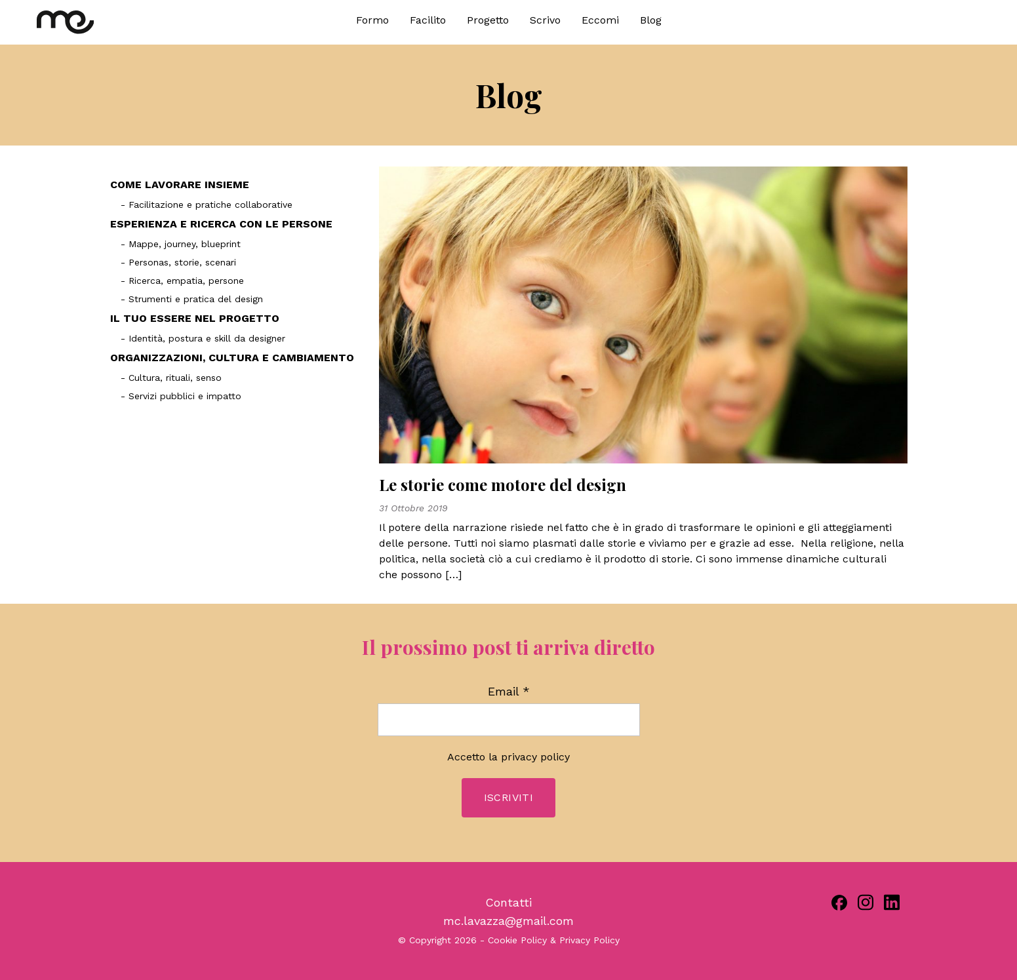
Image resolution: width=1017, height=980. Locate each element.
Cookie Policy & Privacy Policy (554, 940)
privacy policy (535, 757)
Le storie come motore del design (502, 484)
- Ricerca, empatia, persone (182, 280)
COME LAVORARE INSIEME (179, 184)
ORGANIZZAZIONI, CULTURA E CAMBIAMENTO (232, 357)
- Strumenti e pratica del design (192, 299)
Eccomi (600, 20)
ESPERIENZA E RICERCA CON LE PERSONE (221, 224)
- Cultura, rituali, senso (171, 377)
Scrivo (545, 20)
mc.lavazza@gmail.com (508, 921)
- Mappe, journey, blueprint (181, 244)
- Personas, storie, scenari (178, 262)
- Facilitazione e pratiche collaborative (206, 204)
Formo (372, 20)
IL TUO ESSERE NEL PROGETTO (194, 318)
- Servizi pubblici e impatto (181, 396)
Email (509, 691)
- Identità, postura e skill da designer (203, 338)
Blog (651, 20)
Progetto (488, 20)
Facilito (428, 20)
